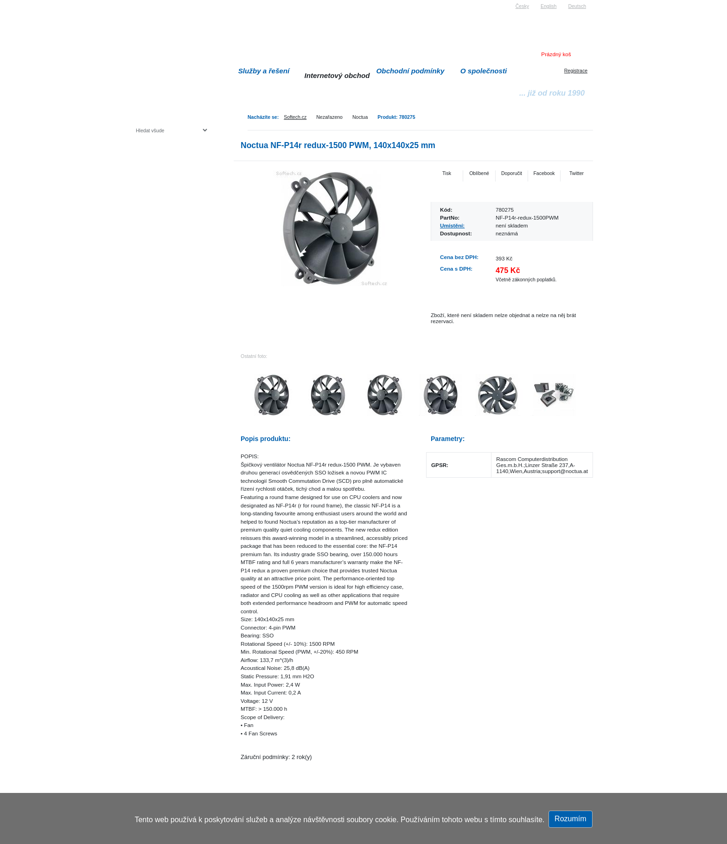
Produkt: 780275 (396, 117)
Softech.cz (295, 117)
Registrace (575, 70)
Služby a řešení (264, 71)
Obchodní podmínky (410, 71)
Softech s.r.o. (150, 3)
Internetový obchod (337, 75)
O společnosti (483, 71)
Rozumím (570, 819)
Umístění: (452, 225)
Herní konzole (168, 205)
